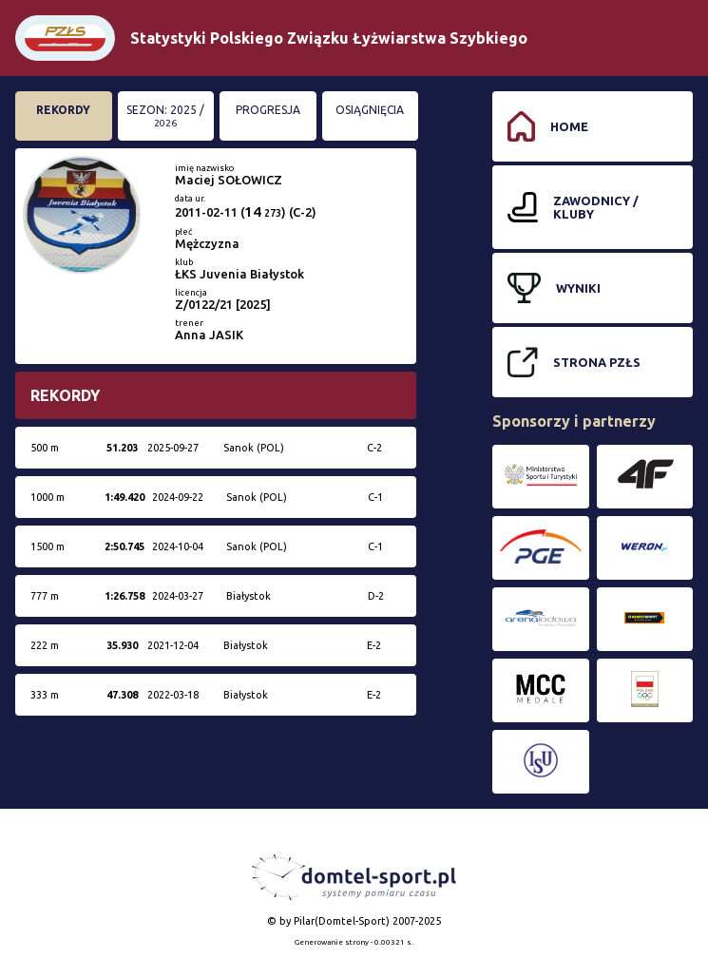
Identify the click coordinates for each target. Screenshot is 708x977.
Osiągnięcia (369, 110)
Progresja (268, 110)
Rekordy (63, 110)
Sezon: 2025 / (165, 116)
